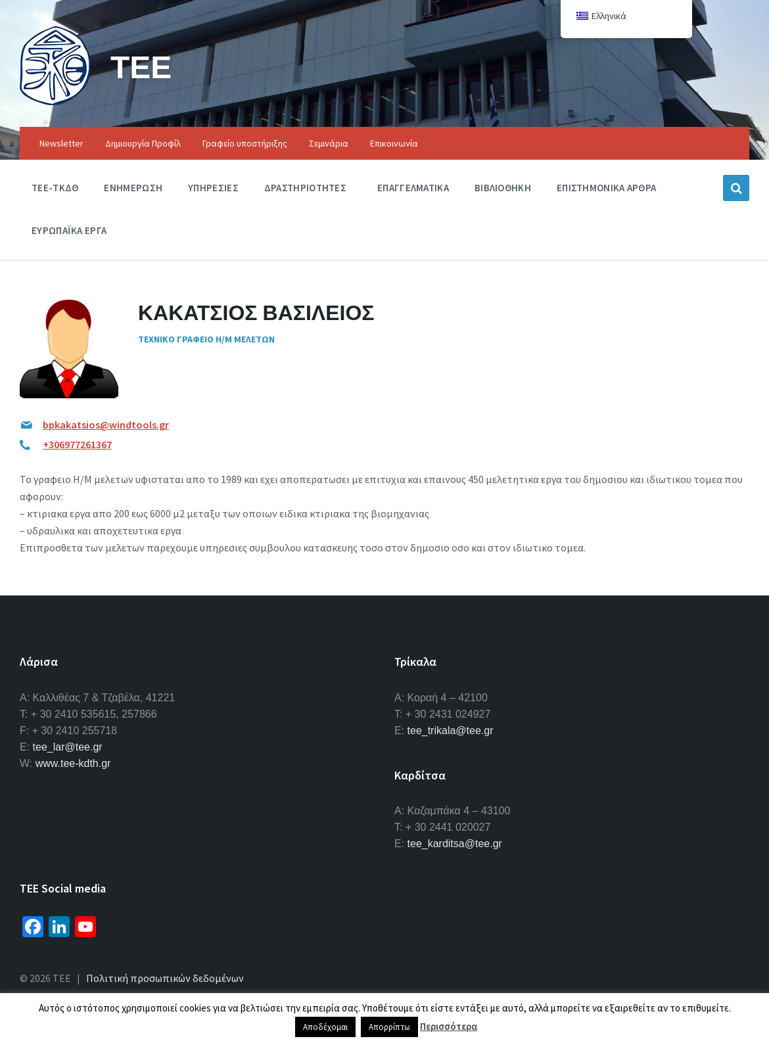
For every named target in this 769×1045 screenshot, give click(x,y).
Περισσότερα (448, 1026)
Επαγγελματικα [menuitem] (413, 187)
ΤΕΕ (141, 67)
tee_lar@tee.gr (68, 747)
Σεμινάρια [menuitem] (328, 143)
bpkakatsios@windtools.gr (106, 424)
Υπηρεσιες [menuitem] (213, 187)
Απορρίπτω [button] (389, 1027)
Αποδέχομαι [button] (325, 1027)
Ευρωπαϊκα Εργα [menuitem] (69, 230)
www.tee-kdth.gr (73, 763)
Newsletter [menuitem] (61, 143)
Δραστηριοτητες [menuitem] (305, 187)
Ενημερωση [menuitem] (133, 187)
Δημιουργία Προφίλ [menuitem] (143, 143)
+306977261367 (77, 444)
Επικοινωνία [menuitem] (394, 143)
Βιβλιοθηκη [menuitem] (503, 187)
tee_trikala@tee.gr (451, 730)
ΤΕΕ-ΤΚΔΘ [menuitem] (55, 187)
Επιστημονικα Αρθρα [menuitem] (606, 187)
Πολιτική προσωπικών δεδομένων (165, 978)
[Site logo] (55, 101)
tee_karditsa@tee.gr (455, 843)
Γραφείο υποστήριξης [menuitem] (244, 143)
